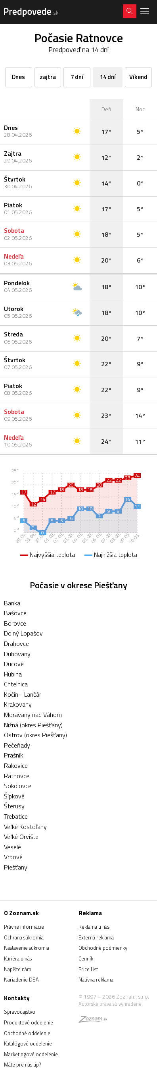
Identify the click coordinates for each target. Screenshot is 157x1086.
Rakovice (16, 765)
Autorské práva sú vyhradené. (110, 1004)
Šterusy (14, 806)
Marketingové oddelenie (31, 1054)
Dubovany (17, 654)
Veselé (12, 847)
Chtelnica (16, 684)
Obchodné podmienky (102, 948)
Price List (88, 969)
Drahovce (16, 643)
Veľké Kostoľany (25, 826)
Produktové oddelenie (28, 1022)
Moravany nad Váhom (33, 714)
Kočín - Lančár (22, 694)
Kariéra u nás (18, 958)
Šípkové (14, 796)
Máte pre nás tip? (22, 1065)
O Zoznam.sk (21, 913)
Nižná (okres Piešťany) (33, 725)
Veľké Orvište (21, 836)
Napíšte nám (17, 969)
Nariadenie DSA (21, 980)
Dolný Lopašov (23, 633)
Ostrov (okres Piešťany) (35, 735)
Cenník (85, 958)
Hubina (13, 674)
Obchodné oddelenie (27, 1033)
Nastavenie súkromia (26, 948)
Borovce (15, 623)
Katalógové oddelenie (28, 1043)
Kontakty (17, 998)
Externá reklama (96, 937)
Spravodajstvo (19, 1012)
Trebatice (16, 816)
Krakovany (18, 704)
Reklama (90, 913)
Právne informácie (24, 927)
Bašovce (15, 613)
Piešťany (15, 867)
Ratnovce (16, 776)
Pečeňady (17, 745)
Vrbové (13, 857)
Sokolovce (17, 785)
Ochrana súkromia (24, 937)
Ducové (14, 664)
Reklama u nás (93, 927)
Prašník (13, 755)
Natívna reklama (95, 980)
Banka (12, 603)
